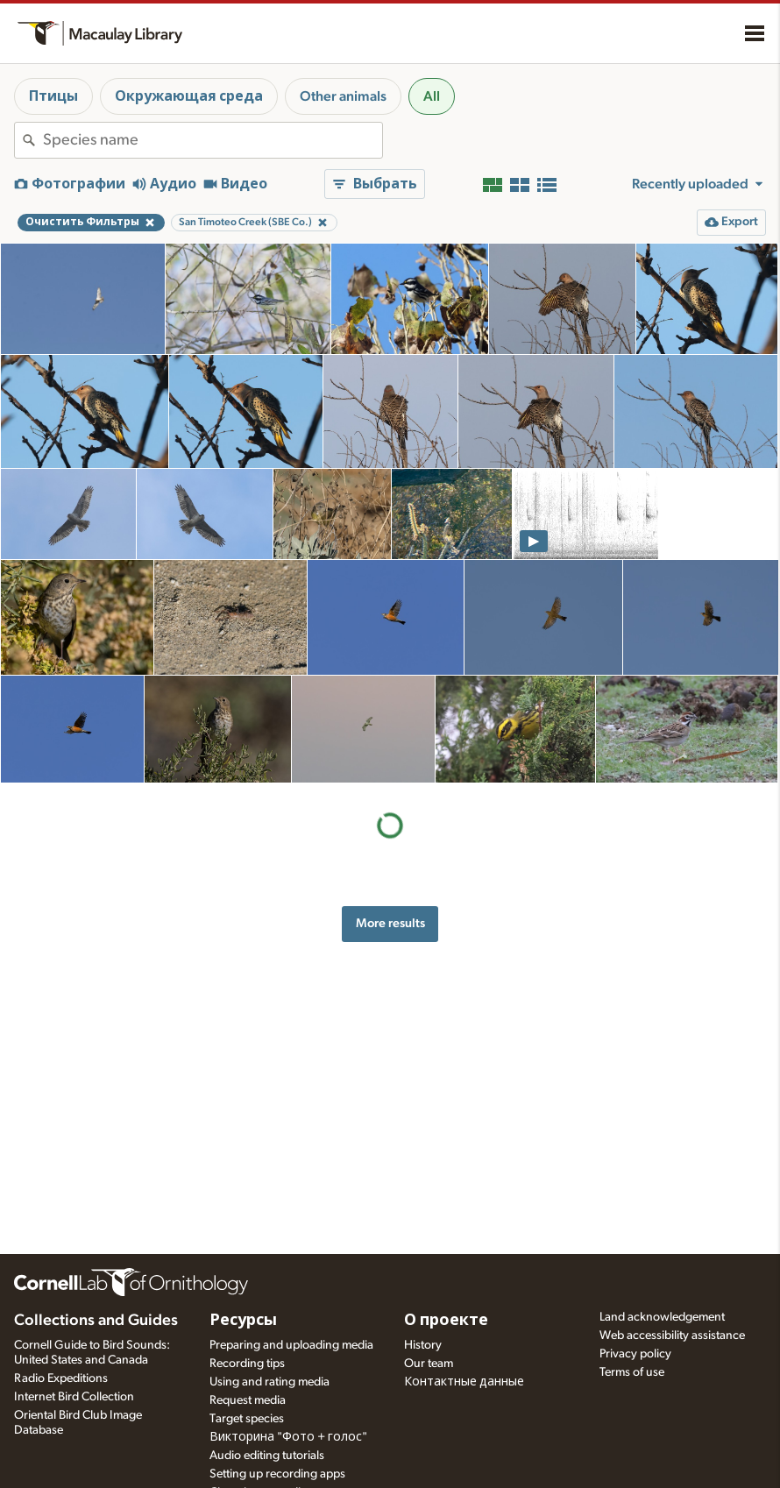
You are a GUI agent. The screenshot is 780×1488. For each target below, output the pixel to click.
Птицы (53, 96)
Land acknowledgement (662, 1317)
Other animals (343, 96)
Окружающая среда (189, 96)
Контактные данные (464, 1382)
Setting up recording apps (277, 1474)
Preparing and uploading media (291, 1345)
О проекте (446, 1321)
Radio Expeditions (61, 1378)
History (423, 1345)
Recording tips (247, 1363)
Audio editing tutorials (266, 1455)
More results (390, 923)
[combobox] (212, 140)
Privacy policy (635, 1354)
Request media (247, 1400)
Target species (246, 1419)
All (431, 96)
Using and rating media (269, 1382)
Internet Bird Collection (74, 1397)
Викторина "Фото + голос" (288, 1437)
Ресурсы (243, 1321)
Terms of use (631, 1372)
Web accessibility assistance (672, 1335)
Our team (428, 1363)
